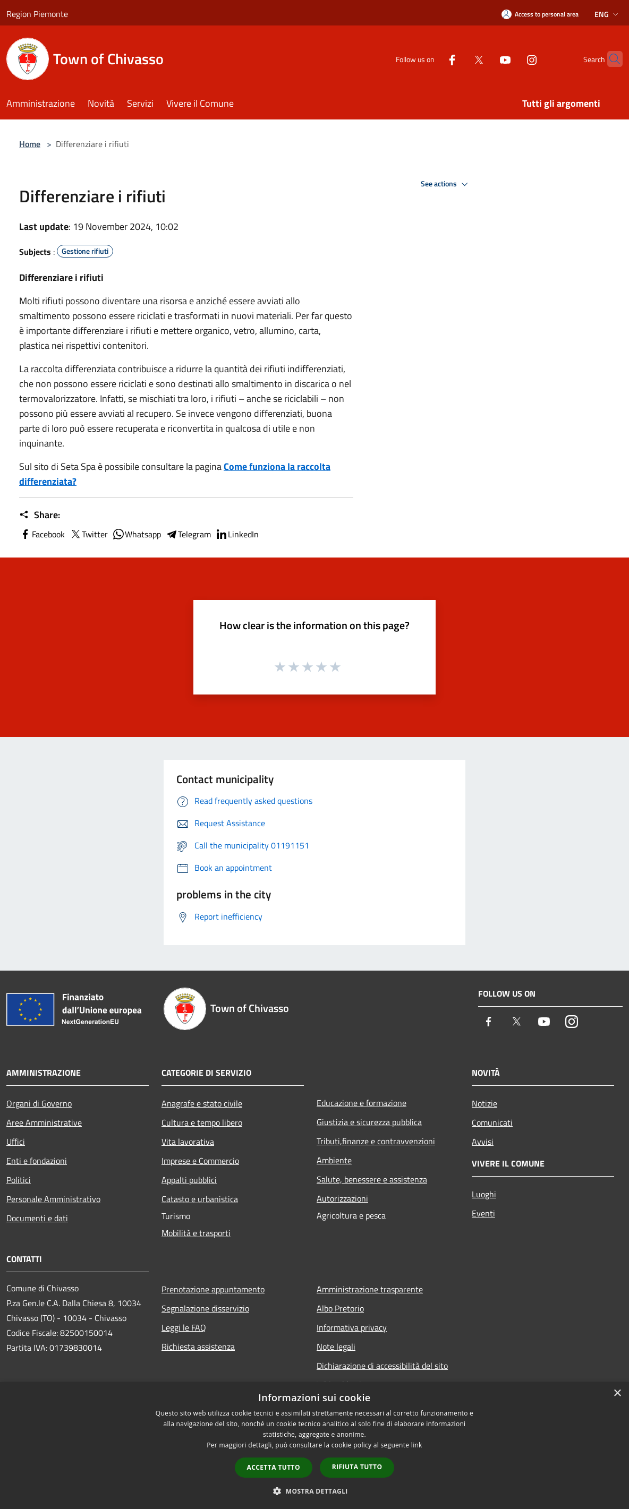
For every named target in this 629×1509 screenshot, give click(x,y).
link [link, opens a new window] (416, 1445)
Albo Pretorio (340, 1308)
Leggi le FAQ (184, 1327)
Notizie (484, 1103)
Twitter (88, 534)
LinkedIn (237, 534)
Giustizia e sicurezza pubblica (369, 1122)
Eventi (483, 1213)
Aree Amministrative (44, 1122)
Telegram (188, 534)
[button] (314, 1491)
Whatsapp (136, 534)
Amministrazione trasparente (370, 1289)
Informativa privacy (352, 1327)
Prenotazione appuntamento (213, 1289)
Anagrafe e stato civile (202, 1103)
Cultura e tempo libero (202, 1122)
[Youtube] (484, 59)
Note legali (336, 1346)
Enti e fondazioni (36, 1160)
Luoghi (484, 1194)
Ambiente (334, 1160)
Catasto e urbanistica (200, 1199)
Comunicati (492, 1122)
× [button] (617, 1393)
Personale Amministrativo (53, 1199)
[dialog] (314, 1445)
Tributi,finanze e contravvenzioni (376, 1141)
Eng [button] (607, 14)
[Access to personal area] (540, 14)
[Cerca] (610, 59)
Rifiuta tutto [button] (357, 1466)
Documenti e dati (37, 1218)
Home (29, 144)
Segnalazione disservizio (205, 1308)
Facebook (42, 534)
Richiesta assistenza (198, 1346)
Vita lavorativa (188, 1141)
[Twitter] (458, 59)
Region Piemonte (37, 13)
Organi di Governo (39, 1103)
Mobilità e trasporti (196, 1233)
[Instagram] (511, 59)
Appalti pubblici (189, 1179)
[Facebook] (431, 59)
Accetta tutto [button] (273, 1467)
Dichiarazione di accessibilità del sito (382, 1365)
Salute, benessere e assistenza (372, 1179)
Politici (18, 1179)
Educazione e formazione (361, 1102)
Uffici (15, 1141)
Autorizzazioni (342, 1198)
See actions (446, 184)
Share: (39, 515)
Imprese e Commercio (200, 1160)
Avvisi (483, 1141)
